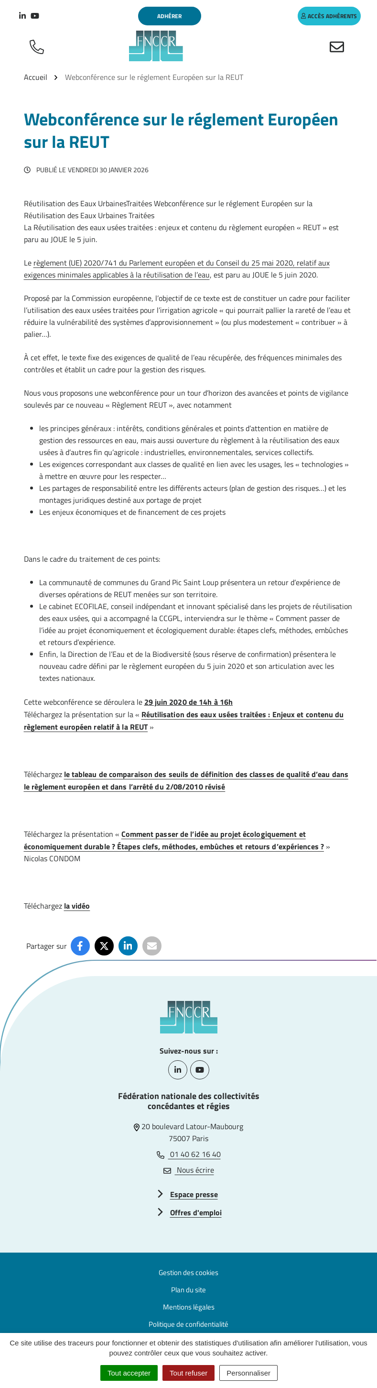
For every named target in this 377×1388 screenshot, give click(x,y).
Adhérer (169, 16)
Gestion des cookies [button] (188, 1272)
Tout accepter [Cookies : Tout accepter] (129, 1373)
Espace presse (194, 1194)
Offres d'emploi (196, 1212)
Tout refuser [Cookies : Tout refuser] (188, 1373)
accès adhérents (329, 16)
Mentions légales (189, 1306)
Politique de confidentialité (188, 1324)
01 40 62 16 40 (189, 1154)
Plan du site (188, 1289)
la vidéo (77, 905)
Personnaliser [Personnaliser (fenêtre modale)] (248, 1373)
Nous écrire (188, 1170)
